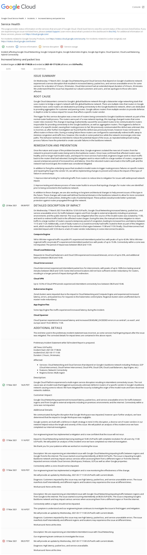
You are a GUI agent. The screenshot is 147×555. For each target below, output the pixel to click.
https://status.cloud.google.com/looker (18, 41)
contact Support (52, 31)
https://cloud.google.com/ (37, 34)
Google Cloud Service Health (12, 18)
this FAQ (112, 31)
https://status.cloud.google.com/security (67, 38)
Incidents (31, 18)
